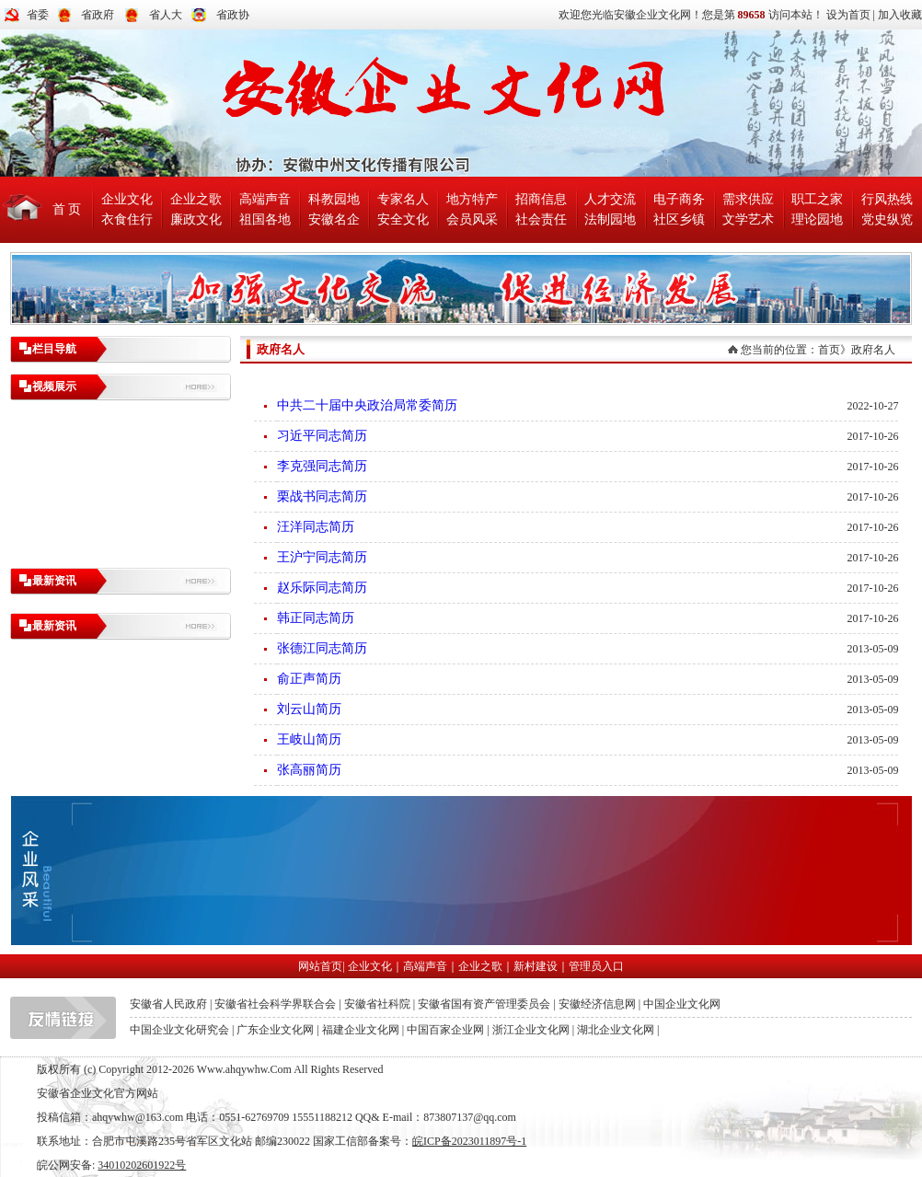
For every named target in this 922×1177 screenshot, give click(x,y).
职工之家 (817, 199)
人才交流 (610, 199)
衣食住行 (127, 219)
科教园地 (334, 199)
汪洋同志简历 (315, 527)
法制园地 (610, 219)
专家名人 (403, 199)
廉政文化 (196, 219)
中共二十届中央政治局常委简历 (367, 405)
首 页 (67, 209)
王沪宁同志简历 (322, 557)
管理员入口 (596, 966)
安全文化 (403, 219)
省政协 (232, 14)
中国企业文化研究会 (179, 1029)
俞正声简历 (309, 679)
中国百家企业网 (445, 1029)
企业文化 (127, 199)
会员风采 (472, 219)
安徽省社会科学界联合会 (275, 1004)
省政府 (97, 14)
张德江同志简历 (322, 648)
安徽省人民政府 (168, 1004)
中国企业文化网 (681, 1004)
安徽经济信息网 (597, 1004)
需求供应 (748, 199)
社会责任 (541, 219)
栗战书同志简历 (322, 496)
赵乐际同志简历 (322, 587)
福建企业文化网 (360, 1029)
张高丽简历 (309, 770)
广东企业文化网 (275, 1029)
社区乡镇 (679, 219)
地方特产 (472, 199)
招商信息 (541, 199)
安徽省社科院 (377, 1004)
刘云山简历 (309, 709)
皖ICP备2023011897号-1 (469, 1141)
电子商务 (679, 199)
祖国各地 (265, 219)
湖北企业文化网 (615, 1029)
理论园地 (817, 219)
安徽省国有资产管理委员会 (484, 1004)
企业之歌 (196, 199)
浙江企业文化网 (531, 1029)
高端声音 (265, 199)
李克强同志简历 (322, 466)
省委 (38, 14)
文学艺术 (748, 219)
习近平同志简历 (322, 436)
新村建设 (535, 966)
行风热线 (887, 199)
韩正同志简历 (315, 618)
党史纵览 (887, 219)
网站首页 (320, 966)
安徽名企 (334, 219)
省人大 (165, 14)
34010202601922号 (142, 1165)
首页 (829, 349)
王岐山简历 (309, 739)
